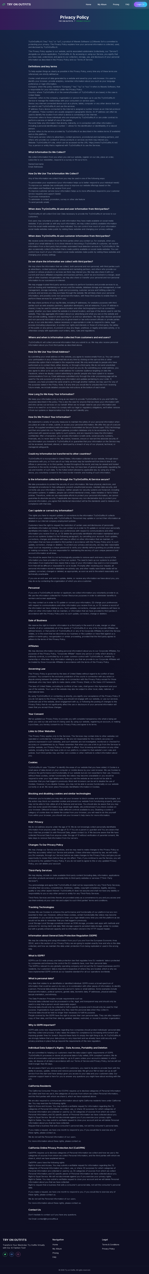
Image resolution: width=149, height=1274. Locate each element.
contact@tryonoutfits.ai (47, 1219)
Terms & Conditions (110, 1244)
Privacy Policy (108, 1249)
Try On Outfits (66, 21)
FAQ (127, 4)
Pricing (116, 4)
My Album (102, 4)
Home (88, 4)
